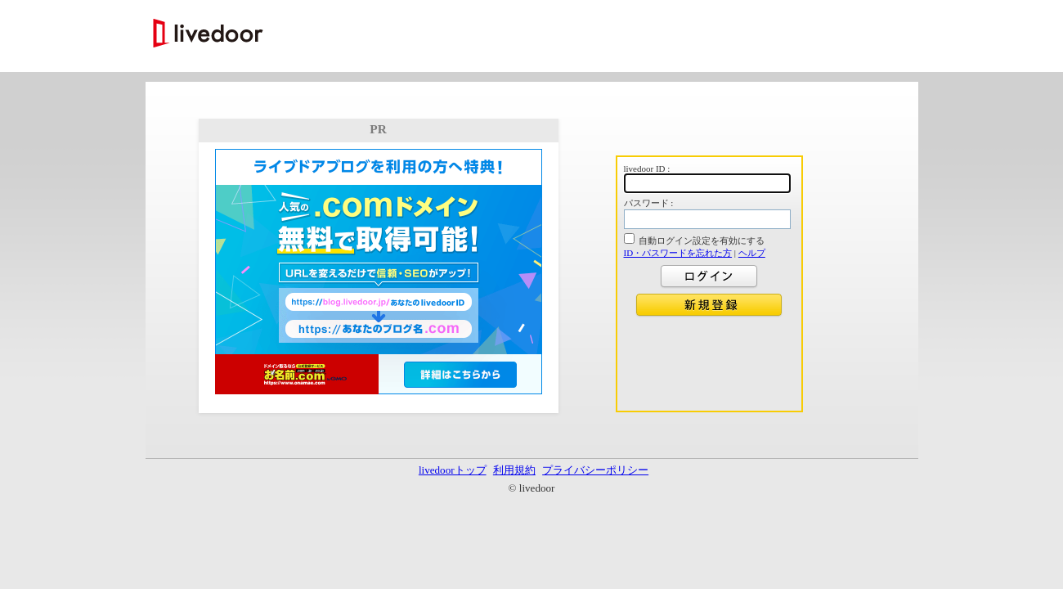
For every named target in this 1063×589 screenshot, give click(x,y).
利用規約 (514, 470)
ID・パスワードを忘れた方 (678, 253)
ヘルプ (751, 253)
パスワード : (649, 203)
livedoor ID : (647, 168)
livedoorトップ (453, 470)
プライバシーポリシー (595, 470)
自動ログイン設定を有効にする (702, 240)
